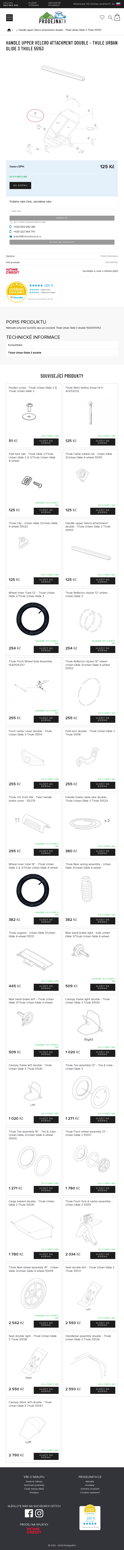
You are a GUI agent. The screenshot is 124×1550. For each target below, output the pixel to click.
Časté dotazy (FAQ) (34, 1488)
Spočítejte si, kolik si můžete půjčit (100, 271)
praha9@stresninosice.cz (27, 236)
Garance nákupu (34, 1481)
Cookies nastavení (90, 1492)
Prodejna (79, 4)
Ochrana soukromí (90, 1488)
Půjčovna (92, 4)
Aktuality (90, 1481)
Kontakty (105, 4)
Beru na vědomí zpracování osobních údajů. (30, 222)
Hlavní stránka (34, 4)
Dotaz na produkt (62, 242)
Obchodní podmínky (54, 4)
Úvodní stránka (9, 30)
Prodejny (34, 1492)
